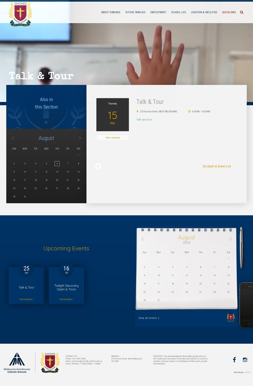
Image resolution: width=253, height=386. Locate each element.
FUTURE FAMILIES (135, 12)
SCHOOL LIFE (178, 12)
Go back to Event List (217, 196)
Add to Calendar (112, 168)
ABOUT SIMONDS (110, 12)
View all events (148, 318)
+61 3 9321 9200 (78, 358)
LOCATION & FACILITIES (204, 12)
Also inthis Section (46, 133)
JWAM (247, 372)
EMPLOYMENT (158, 12)
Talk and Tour (144, 149)
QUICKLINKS (229, 12)
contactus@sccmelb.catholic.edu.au (86, 361)
